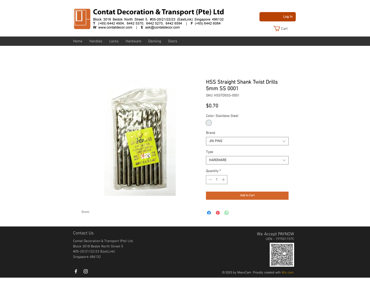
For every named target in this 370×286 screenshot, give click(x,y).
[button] (284, 28)
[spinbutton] (217, 179)
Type (209, 152)
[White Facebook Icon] (76, 271)
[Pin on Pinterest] (218, 213)
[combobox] (247, 141)
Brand (210, 133)
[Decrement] (210, 179)
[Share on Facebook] (209, 213)
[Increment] (224, 179)
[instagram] (85, 271)
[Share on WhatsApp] (226, 213)
